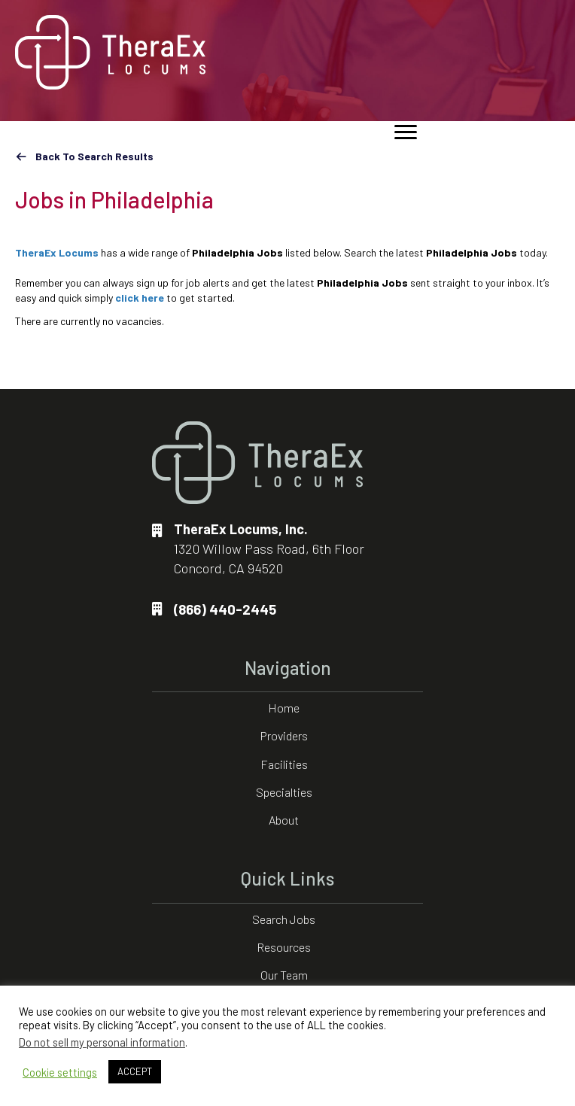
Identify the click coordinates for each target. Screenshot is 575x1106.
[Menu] (405, 132)
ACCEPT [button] (134, 1071)
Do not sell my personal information (102, 1042)
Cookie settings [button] (60, 1072)
